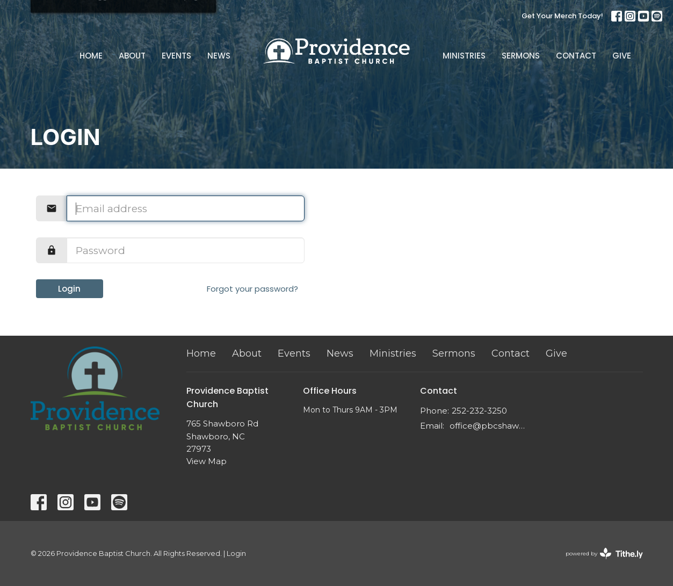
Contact (576, 55)
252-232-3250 (479, 411)
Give (621, 55)
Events (176, 55)
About (132, 55)
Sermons (521, 55)
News (218, 55)
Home (91, 55)
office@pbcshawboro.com (488, 426)
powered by (604, 553)
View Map (206, 461)
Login (69, 288)
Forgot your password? (252, 288)
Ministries (464, 55)
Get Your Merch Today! (562, 16)
